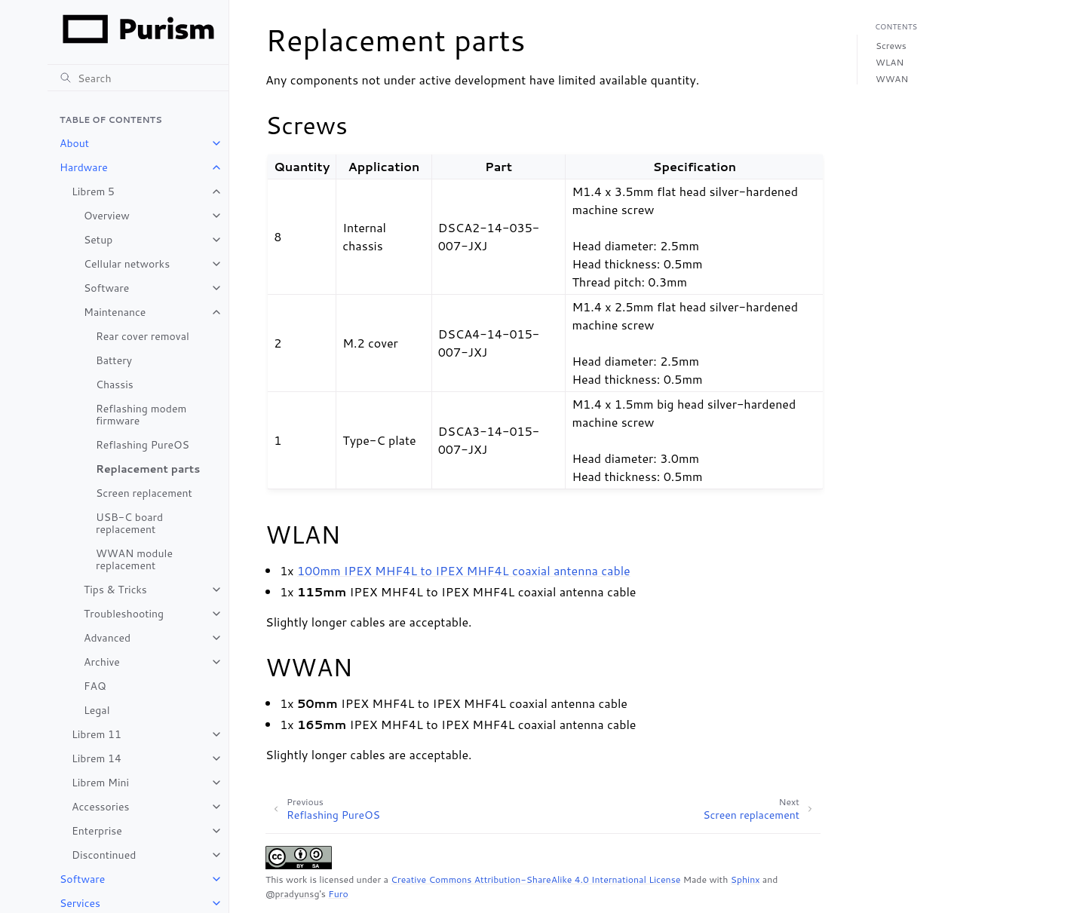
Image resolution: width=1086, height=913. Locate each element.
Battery (114, 360)
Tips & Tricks (115, 589)
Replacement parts (148, 468)
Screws (891, 45)
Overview (107, 215)
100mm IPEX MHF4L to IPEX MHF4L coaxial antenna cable (463, 570)
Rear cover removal (142, 336)
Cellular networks (127, 263)
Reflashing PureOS (142, 444)
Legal (96, 710)
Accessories (100, 806)
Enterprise (97, 830)
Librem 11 (96, 734)
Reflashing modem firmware (141, 414)
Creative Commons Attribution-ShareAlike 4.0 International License (535, 879)
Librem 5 (93, 191)
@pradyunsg (292, 893)
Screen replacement (144, 493)
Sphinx (745, 879)
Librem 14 (96, 758)
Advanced (107, 637)
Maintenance (115, 312)
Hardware (84, 167)
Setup (98, 239)
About (74, 143)
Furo (338, 893)
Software (106, 288)
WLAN (889, 62)
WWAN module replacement (134, 559)
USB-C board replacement (129, 523)
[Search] (138, 77)
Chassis (114, 384)
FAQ (95, 686)
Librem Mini (100, 782)
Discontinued (104, 854)
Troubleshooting (124, 613)
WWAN (892, 78)
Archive (102, 661)
